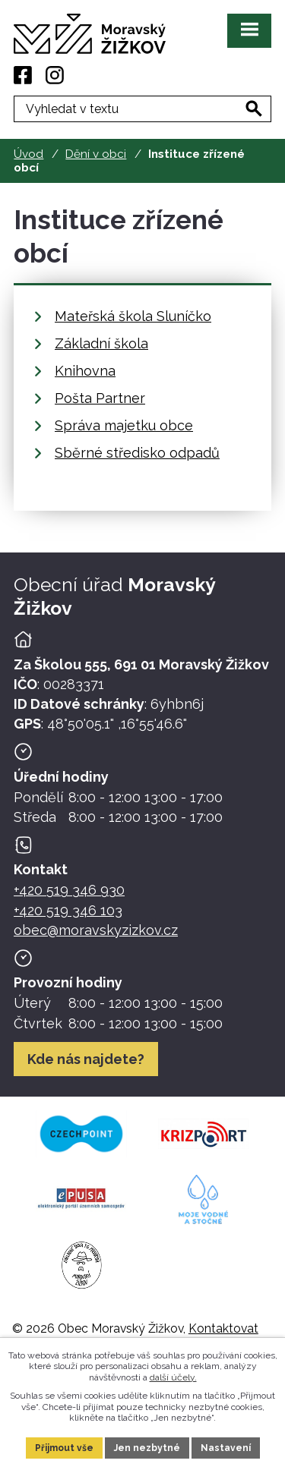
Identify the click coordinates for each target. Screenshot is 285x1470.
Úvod (28, 154)
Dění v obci (95, 154)
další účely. (173, 1377)
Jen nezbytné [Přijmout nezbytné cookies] (147, 1448)
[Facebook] (23, 75)
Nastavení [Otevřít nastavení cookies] (226, 1448)
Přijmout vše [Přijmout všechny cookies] (64, 1448)
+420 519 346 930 (69, 890)
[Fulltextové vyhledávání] (142, 109)
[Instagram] (55, 75)
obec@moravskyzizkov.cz (96, 930)
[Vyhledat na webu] (254, 108)
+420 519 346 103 (68, 910)
